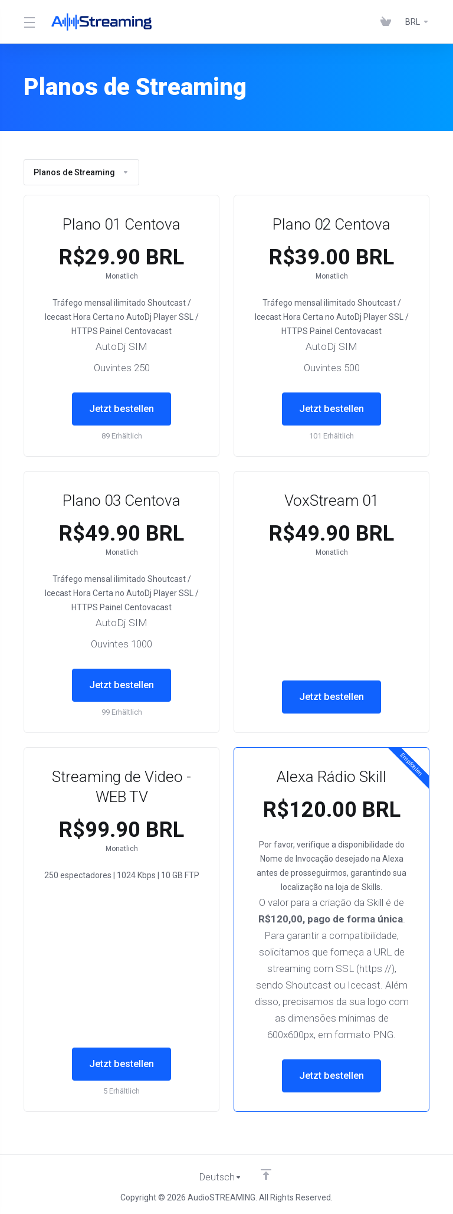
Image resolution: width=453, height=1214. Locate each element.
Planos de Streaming (81, 172)
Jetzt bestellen (121, 409)
